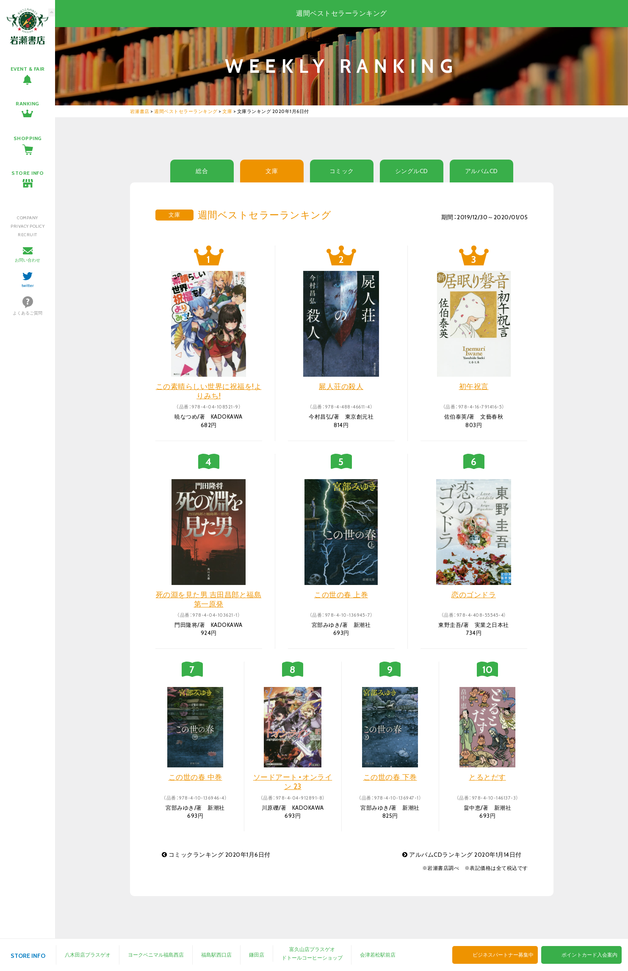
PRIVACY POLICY (27, 226)
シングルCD (411, 171)
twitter (28, 285)
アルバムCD (481, 171)
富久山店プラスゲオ (312, 949)
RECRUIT (27, 234)
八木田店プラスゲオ (88, 955)
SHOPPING (28, 138)
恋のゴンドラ (473, 594)
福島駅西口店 (216, 955)
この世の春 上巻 (341, 594)
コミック (341, 171)
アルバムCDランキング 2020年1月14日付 (462, 854)
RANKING (27, 103)
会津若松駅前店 (378, 955)
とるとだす (487, 777)
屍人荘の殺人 (341, 386)
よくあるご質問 (27, 313)
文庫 (272, 171)
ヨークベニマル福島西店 (156, 955)
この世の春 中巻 (195, 777)
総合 (202, 171)
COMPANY (27, 218)
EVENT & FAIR (28, 69)
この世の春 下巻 (390, 777)
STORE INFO (27, 173)
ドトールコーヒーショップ (312, 957)
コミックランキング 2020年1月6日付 (216, 854)
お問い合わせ (27, 260)
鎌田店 (256, 955)
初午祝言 (474, 386)
